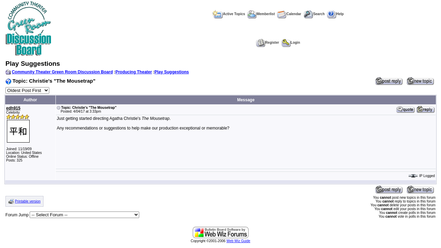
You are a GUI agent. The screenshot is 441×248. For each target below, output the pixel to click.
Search (314, 14)
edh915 (13, 108)
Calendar (289, 14)
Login (290, 42)
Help (335, 14)
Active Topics (228, 14)
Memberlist (261, 14)
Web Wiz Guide (238, 241)
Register (267, 42)
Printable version (27, 201)
